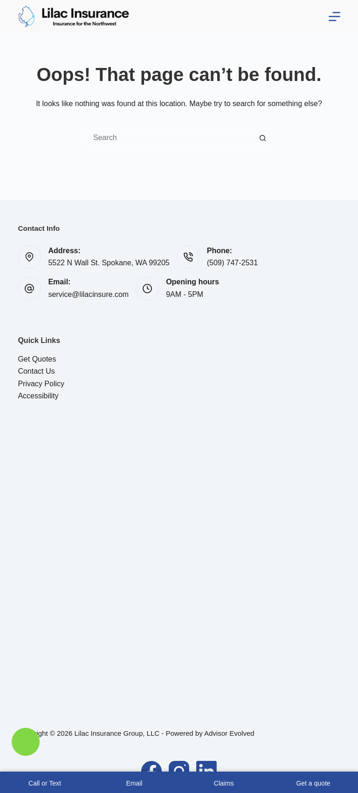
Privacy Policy (41, 384)
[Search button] (263, 137)
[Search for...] (170, 137)
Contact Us (36, 371)
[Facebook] (151, 771)
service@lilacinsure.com (88, 294)
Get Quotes (37, 359)
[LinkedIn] (206, 771)
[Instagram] (179, 771)
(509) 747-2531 (232, 263)
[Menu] (334, 16)
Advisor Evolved (229, 733)
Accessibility (38, 396)
